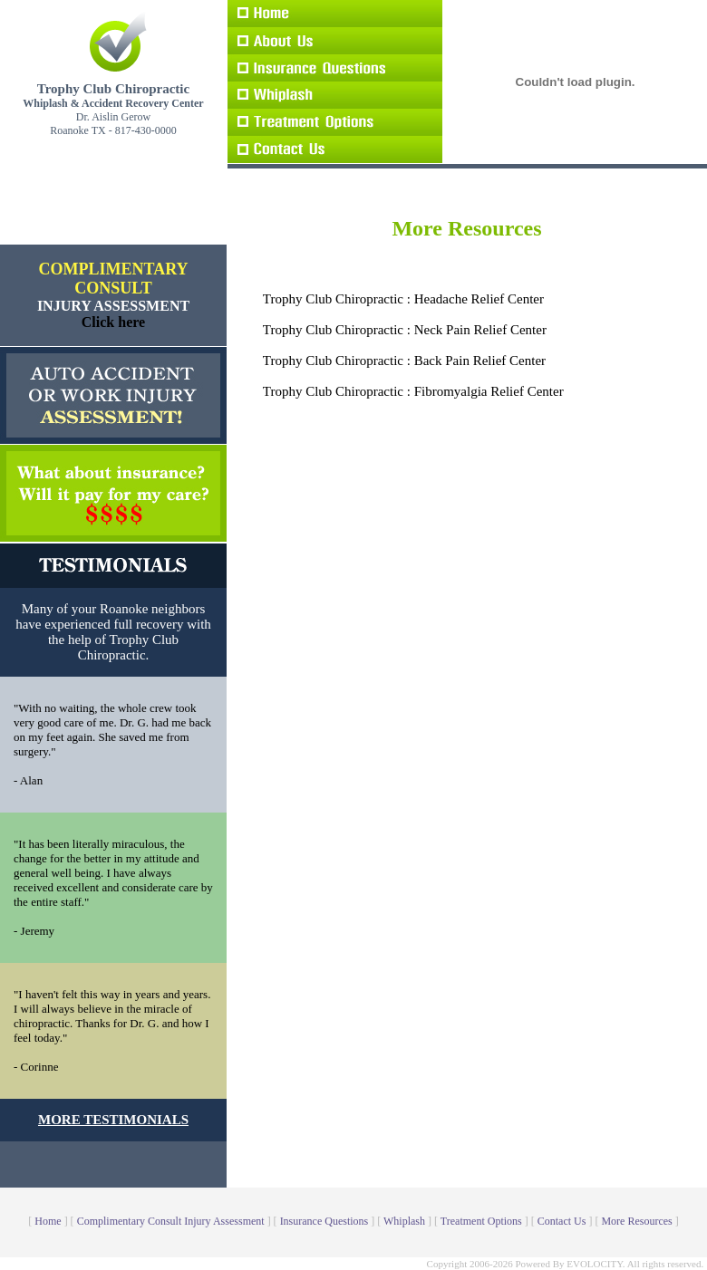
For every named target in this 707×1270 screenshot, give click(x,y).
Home (47, 1221)
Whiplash (404, 1221)
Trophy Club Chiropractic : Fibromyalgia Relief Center (413, 391)
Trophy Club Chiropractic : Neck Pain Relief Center (405, 329)
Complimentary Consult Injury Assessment (171, 1221)
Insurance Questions (324, 1221)
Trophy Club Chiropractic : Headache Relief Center (403, 299)
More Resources (636, 1221)
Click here (113, 322)
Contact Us (562, 1221)
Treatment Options (481, 1221)
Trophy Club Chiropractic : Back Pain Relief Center (404, 360)
